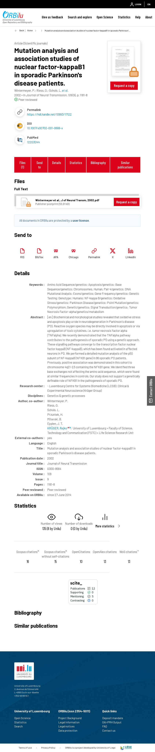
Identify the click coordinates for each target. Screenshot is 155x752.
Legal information (70, 722)
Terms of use (25, 747)
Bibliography (98, 163)
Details (56, 163)
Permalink (94, 257)
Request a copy (124, 85)
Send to (39, 165)
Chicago (73, 257)
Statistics (124, 17)
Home (30, 30)
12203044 (33, 142)
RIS (22, 257)
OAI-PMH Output (113, 722)
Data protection (69, 730)
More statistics (104, 526)
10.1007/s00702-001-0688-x (45, 128)
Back (21, 30)
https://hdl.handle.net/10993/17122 (49, 114)
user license (81, 220)
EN (148, 4)
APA (55, 257)
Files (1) (22, 165)
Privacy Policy (48, 747)
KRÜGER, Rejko (59, 428)
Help (138, 17)
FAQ (106, 726)
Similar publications (125, 165)
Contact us (110, 730)
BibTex (39, 257)
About (148, 17)
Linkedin (131, 257)
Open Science (105, 17)
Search (20, 726)
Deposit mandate (114, 718)
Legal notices (68, 726)
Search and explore (80, 17)
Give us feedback (52, 17)
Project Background (71, 718)
